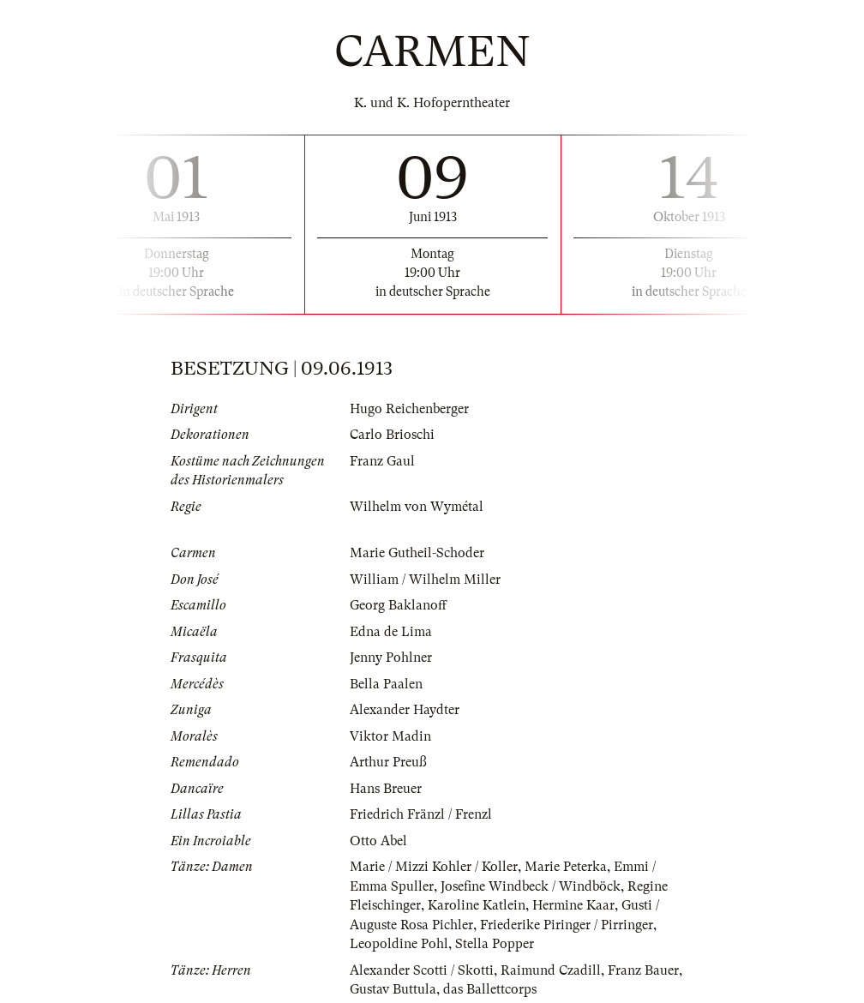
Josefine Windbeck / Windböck (531, 886)
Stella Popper (494, 944)
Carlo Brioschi (392, 434)
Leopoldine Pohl (399, 944)
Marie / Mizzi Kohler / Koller (434, 866)
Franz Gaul (382, 461)
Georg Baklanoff (398, 605)
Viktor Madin (390, 736)
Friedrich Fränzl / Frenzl (421, 814)
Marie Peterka (566, 866)
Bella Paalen (386, 684)
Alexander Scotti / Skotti (422, 970)
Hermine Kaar (573, 905)
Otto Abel (378, 841)
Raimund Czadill (551, 970)
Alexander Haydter (404, 710)
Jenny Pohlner (391, 657)
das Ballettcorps (490, 989)
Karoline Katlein (476, 905)
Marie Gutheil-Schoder (417, 553)
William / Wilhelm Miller (425, 579)
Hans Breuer (386, 788)
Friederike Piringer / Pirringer (566, 925)
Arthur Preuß (388, 762)
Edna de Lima (391, 632)
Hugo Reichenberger (409, 409)
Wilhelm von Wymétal (416, 506)
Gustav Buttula (393, 989)
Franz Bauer (643, 970)
